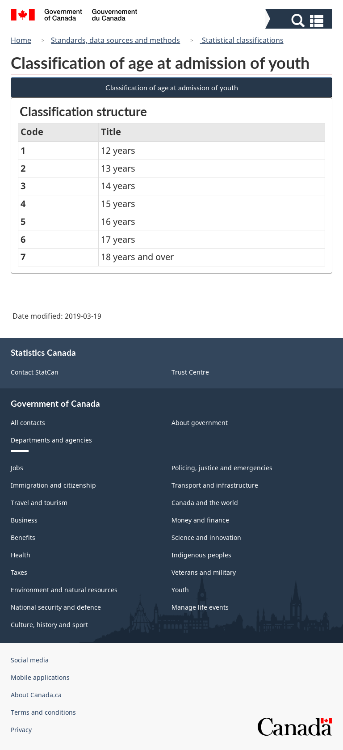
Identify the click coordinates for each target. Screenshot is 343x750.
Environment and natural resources (64, 590)
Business (24, 520)
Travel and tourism (39, 502)
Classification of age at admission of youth (171, 87)
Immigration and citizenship (53, 485)
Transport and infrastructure (215, 485)
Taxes (19, 572)
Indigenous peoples (201, 555)
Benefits (23, 537)
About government (200, 422)
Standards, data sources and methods (115, 40)
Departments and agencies (51, 440)
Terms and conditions (43, 712)
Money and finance (200, 520)
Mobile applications (40, 677)
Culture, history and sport (49, 624)
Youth (180, 590)
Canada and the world (205, 502)
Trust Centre (190, 372)
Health (20, 555)
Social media (30, 660)
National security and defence (56, 607)
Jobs (17, 467)
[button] (300, 21)
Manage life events (200, 607)
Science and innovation (206, 537)
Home (21, 40)
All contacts (28, 422)
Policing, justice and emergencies (222, 467)
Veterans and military (204, 572)
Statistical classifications (242, 40)
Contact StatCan (35, 372)
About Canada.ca (36, 695)
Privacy (21, 729)
